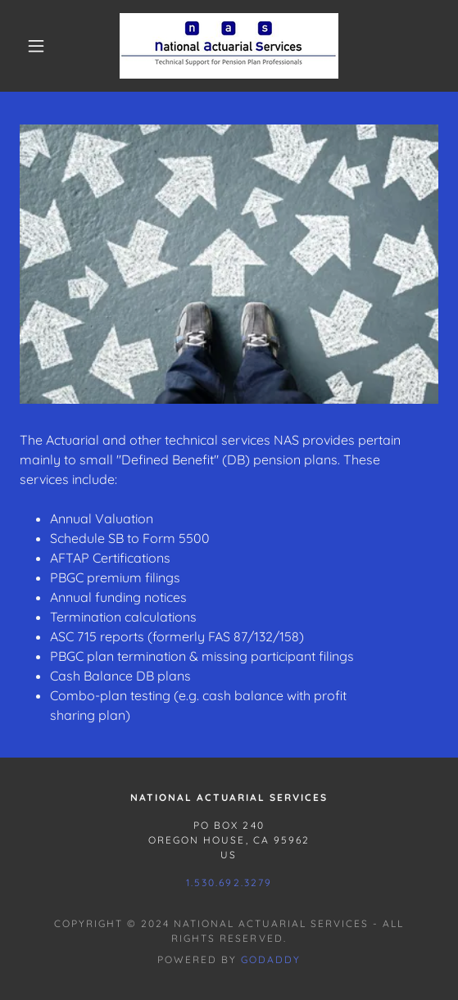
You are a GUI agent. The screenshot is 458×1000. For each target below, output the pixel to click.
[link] (229, 46)
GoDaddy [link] (271, 959)
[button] (40, 45)
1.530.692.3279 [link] (228, 882)
